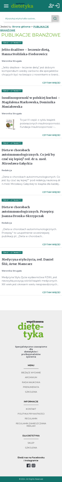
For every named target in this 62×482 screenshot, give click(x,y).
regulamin (31, 418)
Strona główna (21, 26)
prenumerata (31, 387)
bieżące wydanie (31, 372)
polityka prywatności (31, 414)
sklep (31, 443)
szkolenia (31, 392)
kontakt (31, 409)
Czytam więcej (51, 83)
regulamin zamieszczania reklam (31, 424)
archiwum (31, 377)
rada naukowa (31, 382)
